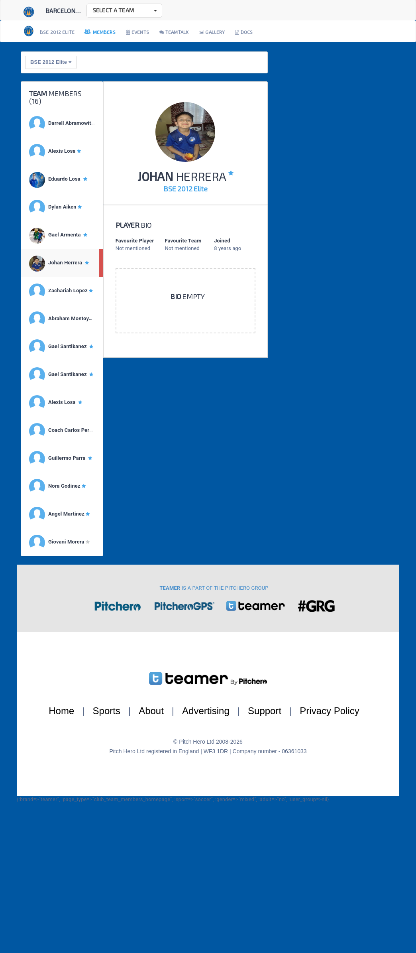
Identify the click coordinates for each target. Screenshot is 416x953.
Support (264, 710)
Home (61, 710)
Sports (106, 710)
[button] (124, 11)
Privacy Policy (329, 710)
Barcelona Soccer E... (77, 10)
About (151, 710)
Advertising (206, 710)
